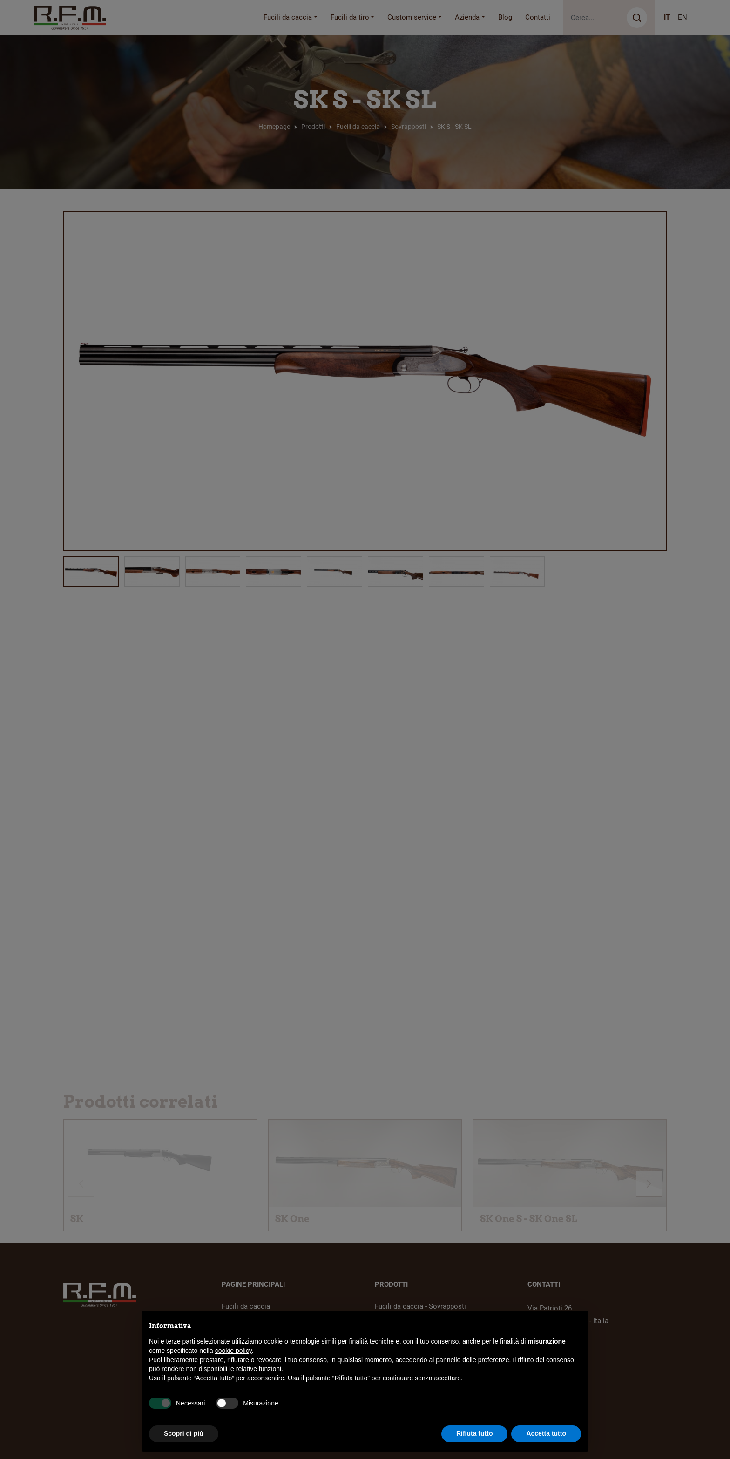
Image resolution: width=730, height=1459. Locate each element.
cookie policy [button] (233, 1350)
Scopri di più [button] (183, 1433)
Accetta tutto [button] (546, 1433)
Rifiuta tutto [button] (474, 1433)
